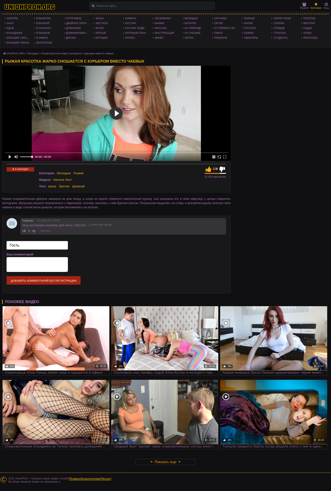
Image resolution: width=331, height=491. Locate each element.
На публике (193, 33)
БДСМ (10, 28)
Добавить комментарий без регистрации (43, 280)
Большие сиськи (18, 37)
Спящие (279, 28)
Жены (100, 18)
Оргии (218, 23)
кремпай (78, 186)
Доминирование (77, 33)
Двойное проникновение (78, 23)
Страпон (279, 33)
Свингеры (251, 37)
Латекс (130, 37)
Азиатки (12, 18)
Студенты (280, 37)
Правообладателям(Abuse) (90, 479)
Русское (250, 28)
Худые (307, 28)
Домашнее (73, 28)
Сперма (278, 23)
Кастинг (131, 23)
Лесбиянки (162, 18)
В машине (43, 33)
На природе (193, 28)
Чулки (307, 33)
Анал (10, 23)
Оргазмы (220, 18)
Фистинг (309, 23)
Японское (310, 37)
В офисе (42, 37)
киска (52, 186)
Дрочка (71, 37)
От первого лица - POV (227, 28)
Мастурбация (164, 33)
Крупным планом (137, 33)
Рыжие (249, 33)
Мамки (159, 23)
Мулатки (190, 23)
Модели (304, 6)
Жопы (100, 28)
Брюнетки (43, 18)
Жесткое (102, 23)
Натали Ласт (62, 179)
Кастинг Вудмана (137, 28)
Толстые (309, 18)
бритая (64, 186)
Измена (130, 18)
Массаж (160, 28)
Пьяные (249, 18)
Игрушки (102, 37)
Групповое (73, 18)
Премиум (220, 37)
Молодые (191, 18)
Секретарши (282, 18)
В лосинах (43, 28)
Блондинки (14, 33)
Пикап (218, 33)
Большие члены (18, 42)
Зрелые (101, 33)
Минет (159, 37)
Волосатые (44, 42)
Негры (189, 37)
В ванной (42, 23)
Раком (248, 23)
